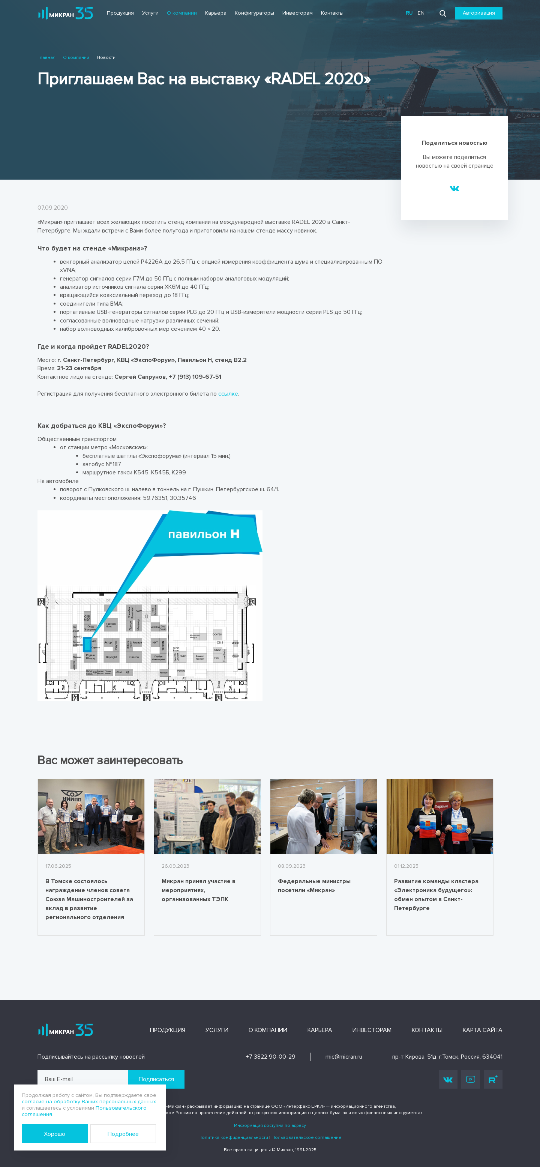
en (421, 13)
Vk (448, 1079)
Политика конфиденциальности (233, 1137)
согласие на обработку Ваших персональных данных (89, 1101)
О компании (182, 13)
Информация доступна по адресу (270, 1125)
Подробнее (123, 1134)
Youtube (470, 1079)
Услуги (150, 13)
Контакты (332, 13)
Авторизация (479, 13)
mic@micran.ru (344, 1056)
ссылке (228, 394)
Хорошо (54, 1134)
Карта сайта (482, 1030)
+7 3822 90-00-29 (271, 1056)
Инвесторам (297, 13)
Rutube (493, 1079)
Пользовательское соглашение (307, 1137)
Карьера (215, 13)
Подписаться (156, 1079)
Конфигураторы (254, 13)
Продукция (120, 13)
